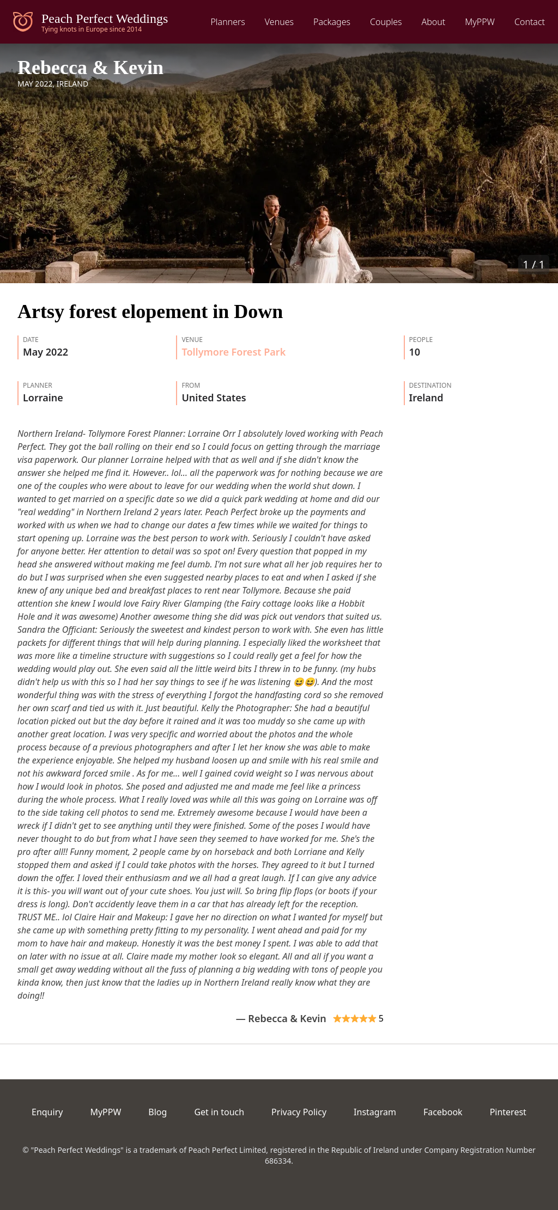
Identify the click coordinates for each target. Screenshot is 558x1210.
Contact (529, 22)
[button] (279, 163)
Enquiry (47, 1112)
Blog (157, 1112)
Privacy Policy (298, 1112)
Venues (279, 22)
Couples (386, 22)
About (434, 22)
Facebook (443, 1112)
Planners (227, 22)
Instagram (375, 1112)
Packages (331, 22)
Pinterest (508, 1112)
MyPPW (480, 22)
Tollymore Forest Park (233, 351)
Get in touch (219, 1112)
